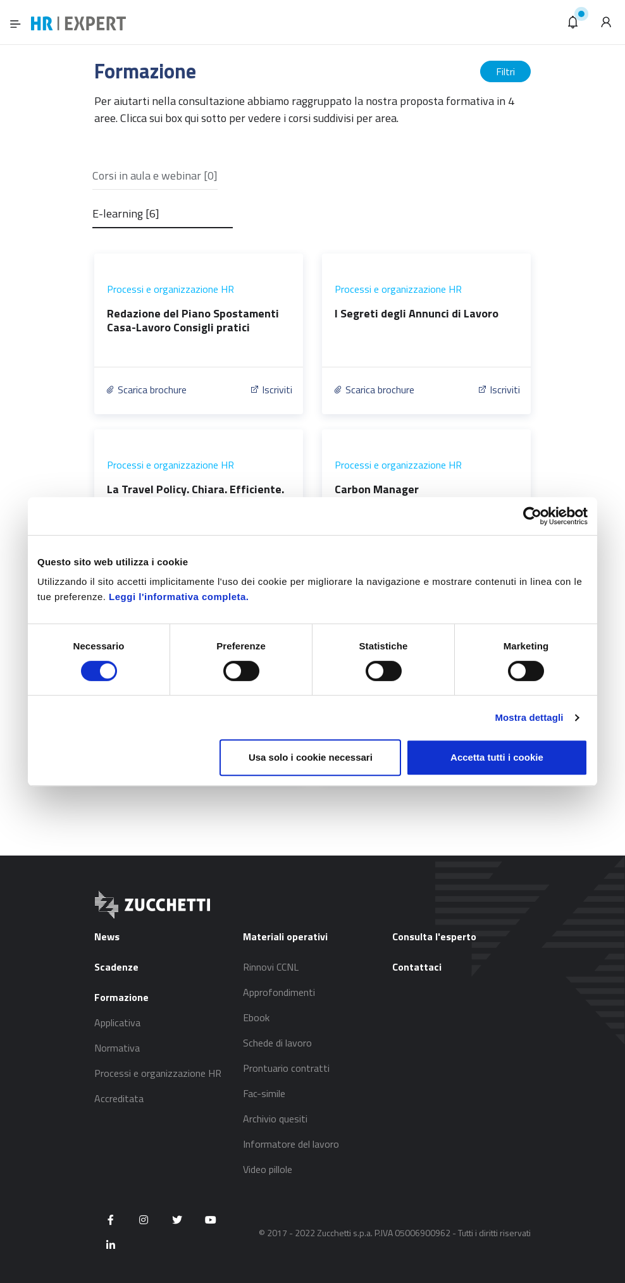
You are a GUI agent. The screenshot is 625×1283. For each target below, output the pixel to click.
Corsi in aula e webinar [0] (155, 175)
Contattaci (417, 966)
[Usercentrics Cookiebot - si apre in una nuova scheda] (532, 515)
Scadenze (116, 966)
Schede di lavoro (277, 1042)
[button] (573, 22)
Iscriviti (270, 389)
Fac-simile (264, 1093)
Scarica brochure (146, 389)
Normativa (117, 1047)
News (107, 936)
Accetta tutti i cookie (496, 757)
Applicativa (117, 1022)
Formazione (121, 997)
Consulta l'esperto (434, 936)
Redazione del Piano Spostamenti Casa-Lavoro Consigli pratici (193, 320)
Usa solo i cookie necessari (311, 757)
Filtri (505, 71)
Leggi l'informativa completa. (179, 596)
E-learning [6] (125, 213)
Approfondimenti (279, 992)
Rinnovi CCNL (271, 966)
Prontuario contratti (286, 1068)
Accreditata (119, 1098)
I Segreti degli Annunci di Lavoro (416, 313)
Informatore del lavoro (291, 1143)
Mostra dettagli (529, 717)
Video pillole (267, 1169)
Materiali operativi (285, 936)
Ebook (256, 1017)
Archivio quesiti (275, 1118)
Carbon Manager (377, 489)
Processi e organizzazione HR (170, 289)
